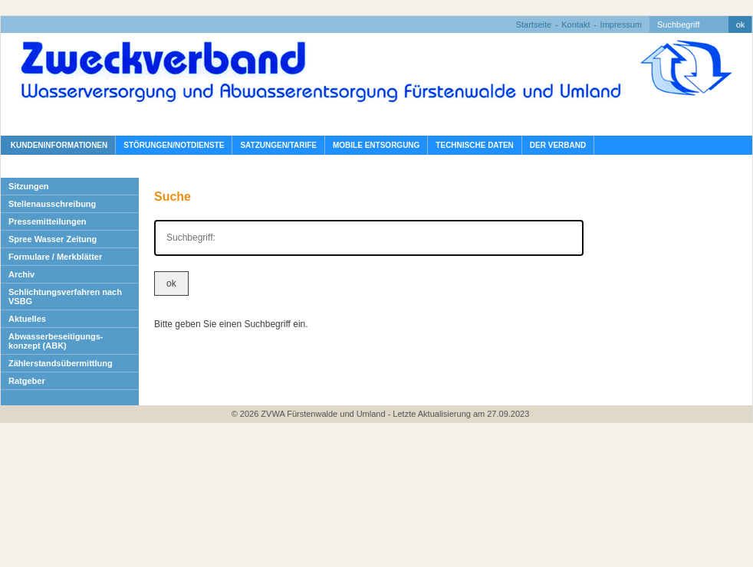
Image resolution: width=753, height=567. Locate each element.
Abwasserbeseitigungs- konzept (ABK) (55, 341)
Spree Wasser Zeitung (52, 239)
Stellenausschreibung (52, 203)
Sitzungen (28, 186)
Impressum (621, 24)
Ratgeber (26, 380)
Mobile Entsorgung (376, 145)
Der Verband (558, 145)
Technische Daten (474, 145)
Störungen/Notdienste (173, 145)
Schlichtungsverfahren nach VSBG (65, 296)
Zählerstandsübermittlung (60, 363)
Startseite (533, 24)
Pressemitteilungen (47, 221)
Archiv (21, 274)
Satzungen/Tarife (278, 145)
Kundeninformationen (57, 145)
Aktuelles (27, 318)
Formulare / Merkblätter (55, 256)
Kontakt (575, 24)
